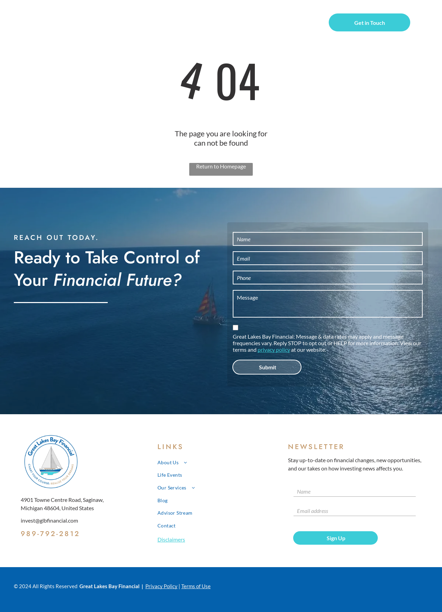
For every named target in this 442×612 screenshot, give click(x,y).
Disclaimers (171, 539)
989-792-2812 (50, 534)
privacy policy (274, 349)
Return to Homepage (221, 166)
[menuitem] (140, 23)
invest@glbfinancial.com (49, 520)
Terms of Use (196, 586)
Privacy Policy (161, 586)
